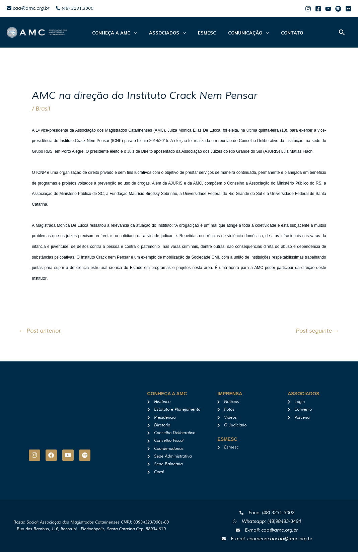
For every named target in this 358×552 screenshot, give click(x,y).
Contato (274, 33)
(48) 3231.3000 (74, 8)
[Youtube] (328, 9)
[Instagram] (308, 9)
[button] (342, 32)
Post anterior (40, 330)
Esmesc (197, 33)
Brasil (42, 108)
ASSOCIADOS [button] (158, 33)
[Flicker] (348, 9)
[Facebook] (318, 9)
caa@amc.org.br (28, 8)
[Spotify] (338, 9)
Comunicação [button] (231, 33)
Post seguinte (317, 330)
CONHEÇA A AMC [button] (109, 33)
